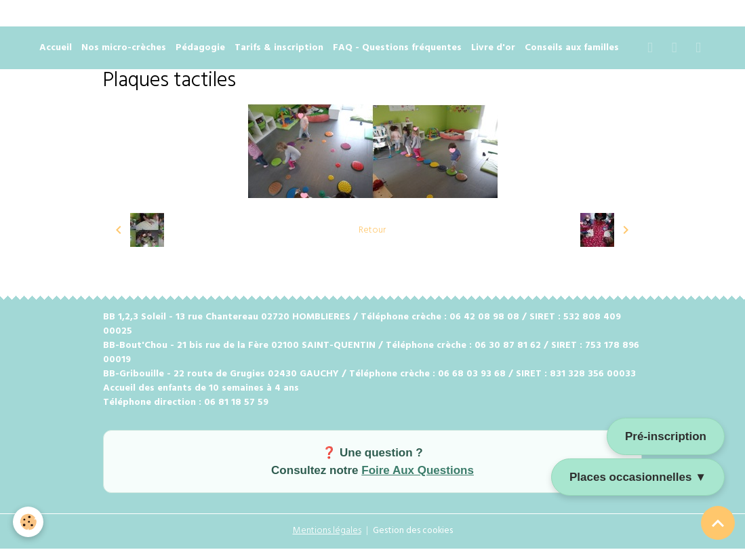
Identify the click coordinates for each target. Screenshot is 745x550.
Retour (372, 231)
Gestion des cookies (414, 533)
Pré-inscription (665, 436)
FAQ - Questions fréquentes (397, 50)
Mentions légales (325, 533)
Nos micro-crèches (123, 50)
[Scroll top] (718, 523)
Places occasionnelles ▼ (637, 477)
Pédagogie (200, 50)
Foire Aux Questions (417, 471)
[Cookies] (29, 522)
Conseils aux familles (572, 50)
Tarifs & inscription (279, 50)
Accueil (55, 50)
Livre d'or (493, 50)
